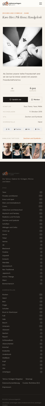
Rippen (22, 337)
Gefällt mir (15, 99)
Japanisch (22, 273)
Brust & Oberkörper (22, 312)
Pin (37, 129)
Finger (22, 305)
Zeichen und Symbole (12, 13)
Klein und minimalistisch (22, 203)
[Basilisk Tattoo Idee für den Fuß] (37, 151)
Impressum (6, 387)
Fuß (22, 315)
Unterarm (22, 326)
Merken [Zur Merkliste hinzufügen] (35, 99)
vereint (24, 77)
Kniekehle (22, 351)
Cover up (22, 231)
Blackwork (22, 248)
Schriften (22, 224)
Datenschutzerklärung (11, 383)
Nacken (22, 333)
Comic (22, 206)
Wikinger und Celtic (22, 227)
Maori (22, 280)
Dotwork (22, 259)
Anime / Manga (22, 276)
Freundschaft (30, 74)
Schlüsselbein (22, 340)
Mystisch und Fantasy (22, 213)
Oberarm (22, 329)
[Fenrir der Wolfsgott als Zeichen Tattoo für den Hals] (7, 151)
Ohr (22, 368)
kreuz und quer (22, 199)
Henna (22, 241)
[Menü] (41, 4)
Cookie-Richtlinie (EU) (31, 383)
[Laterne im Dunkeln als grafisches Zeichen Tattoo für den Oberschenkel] (27, 151)
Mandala (22, 262)
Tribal (22, 238)
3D (22, 245)
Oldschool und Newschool (22, 210)
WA (27, 129)
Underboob (22, 354)
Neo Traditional (22, 269)
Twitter (17, 129)
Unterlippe (22, 372)
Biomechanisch (22, 283)
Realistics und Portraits (22, 217)
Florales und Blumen (22, 196)
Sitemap (29, 379)
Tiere (22, 192)
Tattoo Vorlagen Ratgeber (12, 379)
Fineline (22, 252)
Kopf (22, 361)
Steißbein (22, 358)
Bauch (22, 322)
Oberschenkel (22, 344)
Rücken (22, 294)
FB (7, 129)
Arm (22, 365)
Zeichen (9, 74)
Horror (22, 234)
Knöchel (22, 347)
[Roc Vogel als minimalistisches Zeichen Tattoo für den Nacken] (17, 151)
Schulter (22, 308)
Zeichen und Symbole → (33, 138)
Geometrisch (22, 266)
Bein (22, 301)
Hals (22, 319)
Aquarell (22, 255)
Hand (26, 13)
